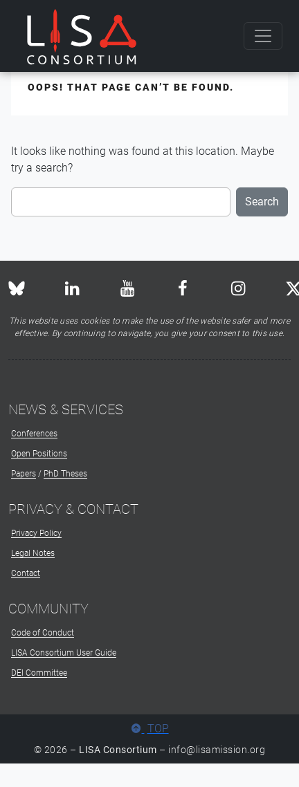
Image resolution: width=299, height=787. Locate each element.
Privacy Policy (36, 533)
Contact (25, 573)
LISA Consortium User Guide (63, 653)
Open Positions (39, 454)
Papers (23, 474)
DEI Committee (39, 673)
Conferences (34, 433)
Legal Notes (33, 553)
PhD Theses (65, 474)
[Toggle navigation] (263, 36)
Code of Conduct (42, 633)
